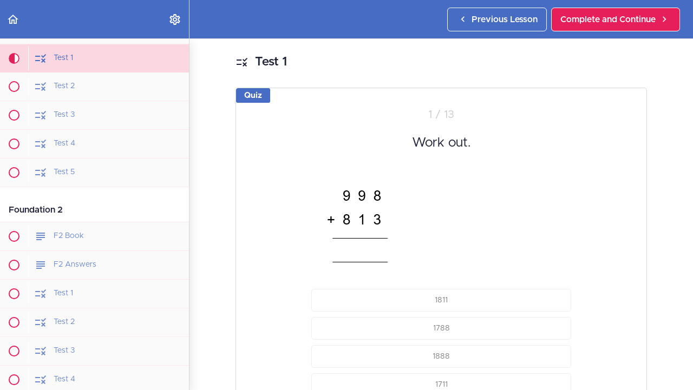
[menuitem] (175, 19)
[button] (13, 19)
